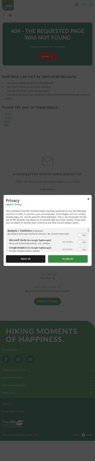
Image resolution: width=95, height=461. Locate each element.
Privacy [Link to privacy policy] (18, 204)
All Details (68, 241)
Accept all (68, 259)
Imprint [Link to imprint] (9, 204)
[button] (79, 235)
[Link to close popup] (88, 199)
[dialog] (48, 230)
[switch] (82, 235)
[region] (47, 240)
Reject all (25, 259)
